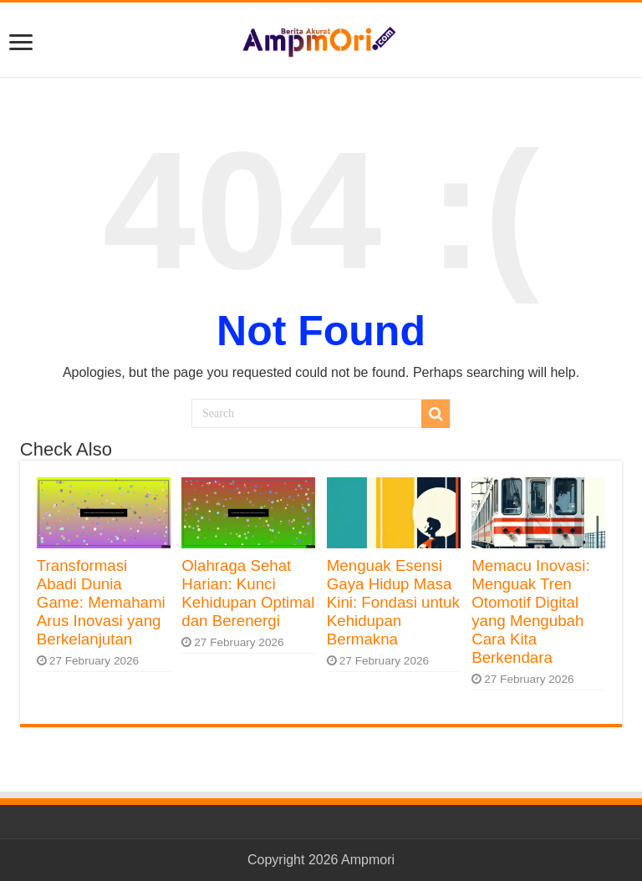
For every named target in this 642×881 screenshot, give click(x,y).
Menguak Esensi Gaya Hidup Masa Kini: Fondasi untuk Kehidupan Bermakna (393, 602)
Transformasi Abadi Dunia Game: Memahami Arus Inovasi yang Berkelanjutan (101, 602)
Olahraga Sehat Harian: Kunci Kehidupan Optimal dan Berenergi (247, 593)
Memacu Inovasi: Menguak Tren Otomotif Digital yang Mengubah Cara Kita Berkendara (530, 611)
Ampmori (368, 860)
